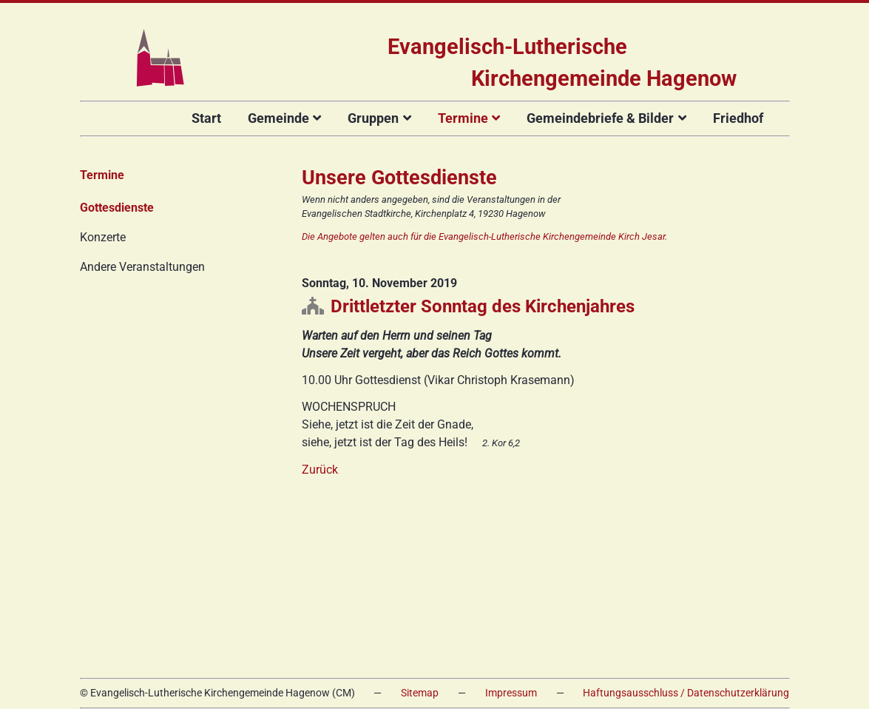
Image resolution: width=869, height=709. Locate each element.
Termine (463, 118)
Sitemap (420, 693)
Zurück (320, 470)
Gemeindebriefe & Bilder (600, 118)
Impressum (511, 693)
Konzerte (103, 237)
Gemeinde (278, 118)
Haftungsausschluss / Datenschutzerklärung (686, 693)
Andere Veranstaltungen (142, 267)
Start (206, 118)
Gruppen (373, 118)
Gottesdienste (117, 208)
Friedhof (738, 118)
